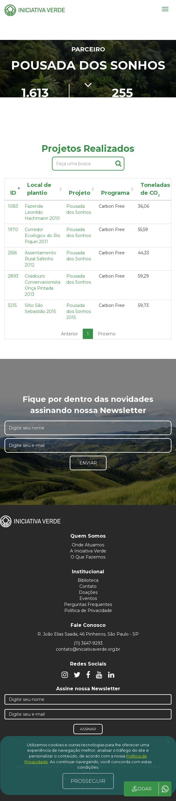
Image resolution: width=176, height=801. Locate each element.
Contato (88, 586)
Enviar (88, 463)
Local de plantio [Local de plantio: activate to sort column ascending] (39, 189)
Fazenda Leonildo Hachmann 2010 (42, 212)
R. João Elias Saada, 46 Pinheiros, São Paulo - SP (88, 634)
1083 (13, 206)
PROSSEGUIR (88, 781)
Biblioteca (88, 580)
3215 (12, 305)
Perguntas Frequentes (88, 604)
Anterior (69, 334)
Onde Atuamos (88, 545)
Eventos (88, 598)
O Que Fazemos (88, 557)
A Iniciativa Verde (88, 551)
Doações (88, 592)
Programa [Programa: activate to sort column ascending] (115, 193)
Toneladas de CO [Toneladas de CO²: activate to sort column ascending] (155, 190)
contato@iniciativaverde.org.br (88, 649)
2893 (13, 276)
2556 (12, 253)
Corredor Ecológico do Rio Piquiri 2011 (42, 235)
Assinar (88, 729)
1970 (13, 229)
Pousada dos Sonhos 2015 (78, 311)
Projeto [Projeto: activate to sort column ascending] (79, 193)
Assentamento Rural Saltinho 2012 (40, 259)
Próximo (107, 334)
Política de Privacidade (88, 610)
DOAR (141, 789)
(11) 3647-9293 (88, 643)
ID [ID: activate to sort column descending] (13, 193)
